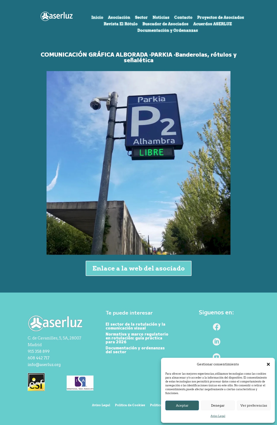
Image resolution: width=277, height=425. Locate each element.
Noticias (161, 18)
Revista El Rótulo (121, 24)
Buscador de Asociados (165, 24)
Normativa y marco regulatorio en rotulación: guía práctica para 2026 (137, 337)
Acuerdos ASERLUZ (212, 24)
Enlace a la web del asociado (138, 268)
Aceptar (182, 405)
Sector (141, 18)
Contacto (183, 18)
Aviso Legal (218, 416)
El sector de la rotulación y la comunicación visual (135, 326)
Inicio (97, 18)
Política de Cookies (130, 405)
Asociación (119, 18)
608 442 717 (38, 358)
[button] (268, 364)
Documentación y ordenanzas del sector (135, 349)
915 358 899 (39, 351)
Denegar (218, 405)
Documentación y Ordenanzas (167, 31)
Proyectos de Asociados (220, 18)
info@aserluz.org (44, 364)
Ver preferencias (253, 405)
